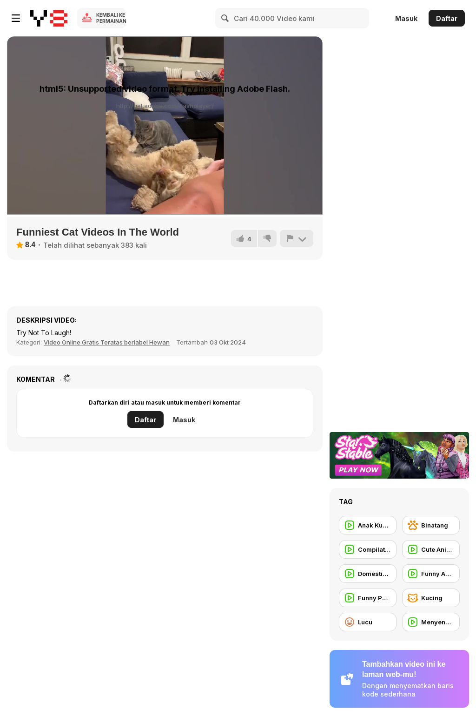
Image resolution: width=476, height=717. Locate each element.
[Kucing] (431, 597)
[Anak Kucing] (368, 525)
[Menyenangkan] (431, 622)
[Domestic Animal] (368, 573)
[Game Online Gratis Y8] (49, 18)
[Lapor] (296, 238)
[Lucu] (368, 622)
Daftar (446, 18)
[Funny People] (368, 597)
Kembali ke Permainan (111, 18)
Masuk (406, 18)
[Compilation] (368, 549)
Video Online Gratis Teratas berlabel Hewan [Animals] (107, 342)
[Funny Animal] (431, 573)
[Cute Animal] (431, 549)
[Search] (225, 18)
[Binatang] (431, 525)
